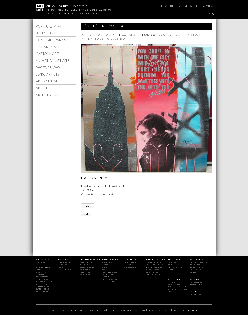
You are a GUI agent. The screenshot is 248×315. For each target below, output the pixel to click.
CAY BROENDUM (42, 286)
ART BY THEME (47, 81)
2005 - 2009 (150, 34)
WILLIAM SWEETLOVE (44, 282)
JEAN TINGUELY (196, 269)
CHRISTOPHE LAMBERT (199, 262)
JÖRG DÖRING (41, 262)
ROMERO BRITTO (42, 277)
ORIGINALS (193, 34)
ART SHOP (44, 88)
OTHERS (171, 269)
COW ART (171, 292)
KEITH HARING (85, 269)
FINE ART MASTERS (50, 47)
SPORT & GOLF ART (175, 284)
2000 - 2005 (165, 34)
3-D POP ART (46, 33)
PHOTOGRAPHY (48, 67)
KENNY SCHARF (42, 284)
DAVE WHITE (41, 272)
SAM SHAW (172, 262)
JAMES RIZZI (62, 265)
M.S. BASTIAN (195, 265)
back (86, 213)
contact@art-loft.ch (95, 13)
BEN (103, 269)
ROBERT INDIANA (86, 272)
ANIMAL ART (173, 282)
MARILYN (87, 38)
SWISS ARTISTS (47, 74)
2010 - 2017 (111, 34)
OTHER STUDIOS (152, 272)
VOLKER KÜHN (63, 267)
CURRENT (196, 5)
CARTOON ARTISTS (153, 274)
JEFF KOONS (84, 265)
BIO (122, 38)
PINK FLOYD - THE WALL (155, 262)
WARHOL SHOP (196, 284)
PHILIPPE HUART (42, 279)
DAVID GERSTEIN (64, 269)
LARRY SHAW (173, 265)
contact (88, 206)
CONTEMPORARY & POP (55, 40)
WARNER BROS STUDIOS (155, 267)
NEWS (164, 5)
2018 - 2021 (88, 34)
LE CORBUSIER (107, 274)
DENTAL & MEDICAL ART (177, 287)
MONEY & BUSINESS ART (177, 289)
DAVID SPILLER (41, 265)
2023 (100, 34)
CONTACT (209, 5)
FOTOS (99, 38)
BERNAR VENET (108, 282)
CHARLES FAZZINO (43, 267)
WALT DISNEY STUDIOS (154, 265)
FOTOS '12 (112, 38)
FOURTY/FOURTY (130, 34)
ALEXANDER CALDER (110, 272)
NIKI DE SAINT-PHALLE (110, 279)
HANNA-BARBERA (153, 269)
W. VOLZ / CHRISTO (175, 267)
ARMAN (105, 265)
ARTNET (184, 5)
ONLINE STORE (195, 294)
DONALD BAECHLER (87, 267)
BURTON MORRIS (42, 289)
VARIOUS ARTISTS (42, 291)
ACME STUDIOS (196, 282)
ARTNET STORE (47, 95)
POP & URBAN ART (50, 26)
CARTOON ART (47, 54)
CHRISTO (39, 269)
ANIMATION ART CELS (53, 60)
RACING (179, 34)
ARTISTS (173, 5)
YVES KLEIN (106, 277)
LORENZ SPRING (196, 267)
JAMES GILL (40, 274)
